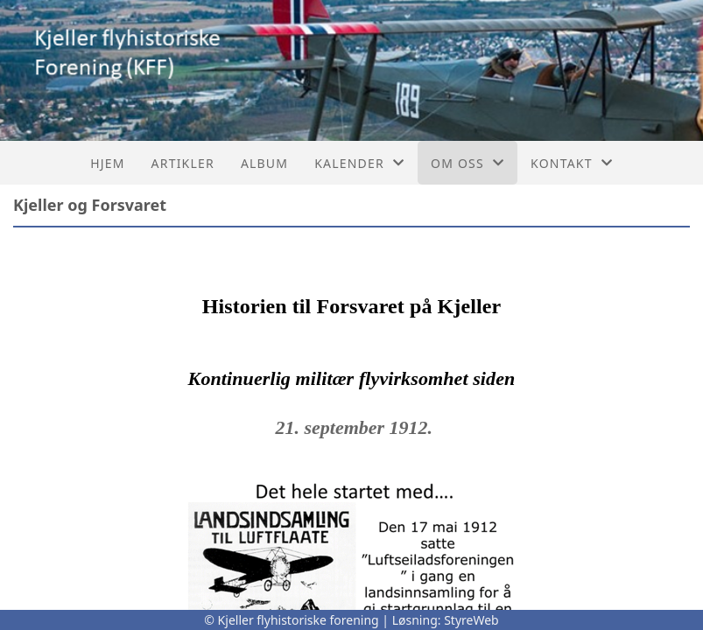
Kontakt (572, 163)
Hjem (107, 163)
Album (264, 163)
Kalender (359, 163)
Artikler (182, 163)
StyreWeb (471, 620)
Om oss (467, 163)
